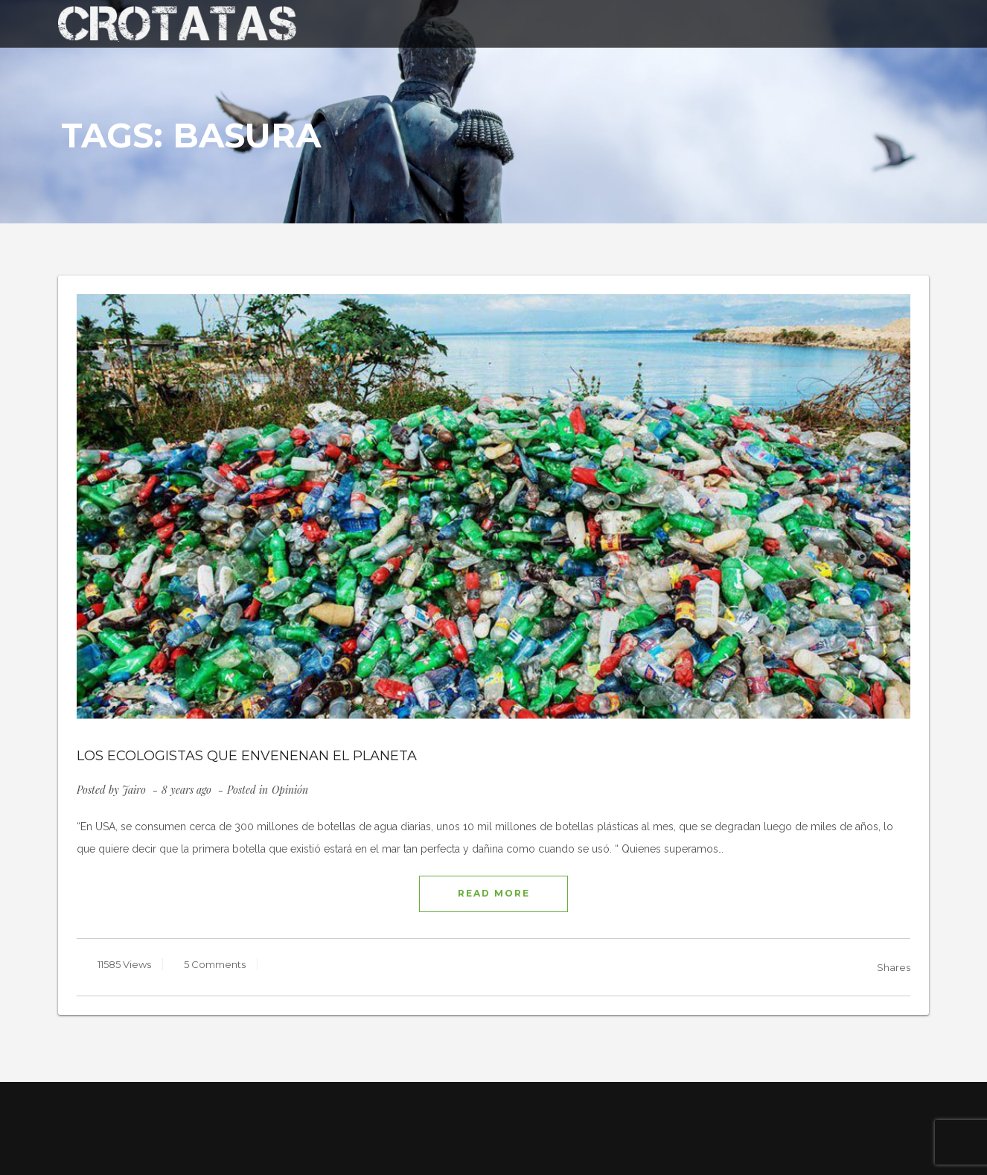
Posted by (111, 790)
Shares (893, 967)
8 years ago (188, 790)
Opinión (290, 790)
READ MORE (494, 893)
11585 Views (123, 964)
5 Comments (214, 964)
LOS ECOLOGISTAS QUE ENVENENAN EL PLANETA (247, 756)
